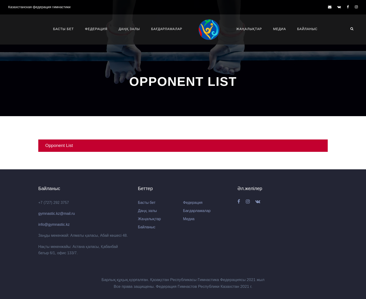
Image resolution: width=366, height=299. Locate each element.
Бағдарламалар (166, 29)
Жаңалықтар (249, 29)
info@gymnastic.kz (54, 224)
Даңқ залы (129, 29)
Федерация (96, 29)
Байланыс (307, 29)
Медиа (279, 29)
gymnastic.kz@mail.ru (56, 214)
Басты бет (63, 29)
